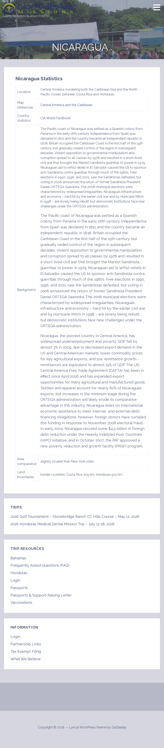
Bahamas (18, 558)
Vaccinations (21, 602)
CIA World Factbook (55, 118)
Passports (19, 588)
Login (15, 580)
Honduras (19, 573)
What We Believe (26, 659)
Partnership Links (26, 644)
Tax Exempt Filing (26, 651)
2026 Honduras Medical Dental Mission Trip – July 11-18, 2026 (63, 524)
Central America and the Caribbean (66, 105)
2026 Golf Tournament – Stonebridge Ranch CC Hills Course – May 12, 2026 (75, 516)
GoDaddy (119, 727)
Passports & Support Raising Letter (41, 595)
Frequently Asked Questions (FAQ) (40, 565)
